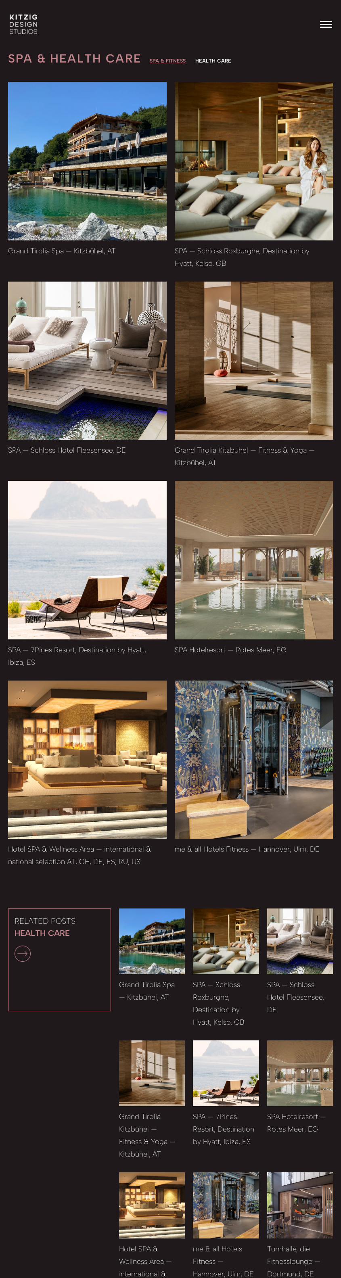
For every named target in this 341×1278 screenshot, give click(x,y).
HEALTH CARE (213, 61)
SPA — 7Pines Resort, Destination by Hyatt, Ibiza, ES (223, 1129)
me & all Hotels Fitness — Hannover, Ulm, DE (247, 849)
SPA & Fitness (168, 61)
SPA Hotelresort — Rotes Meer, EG (231, 649)
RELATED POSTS (45, 939)
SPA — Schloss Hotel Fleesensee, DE (67, 450)
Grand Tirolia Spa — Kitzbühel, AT (62, 250)
